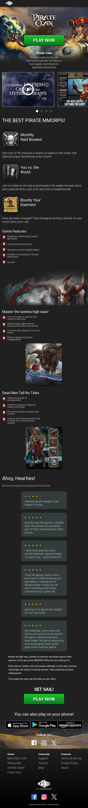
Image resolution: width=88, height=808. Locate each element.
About (64, 767)
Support (43, 758)
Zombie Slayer (16, 767)
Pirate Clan (14, 772)
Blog (41, 767)
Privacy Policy (69, 763)
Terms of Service (71, 758)
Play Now (44, 40)
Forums (43, 763)
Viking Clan (14, 763)
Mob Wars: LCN (16, 758)
